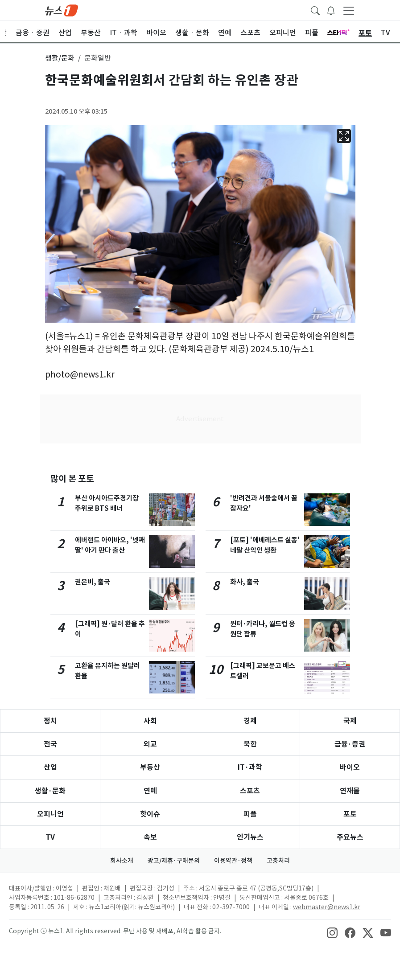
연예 (150, 791)
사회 (150, 721)
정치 (50, 721)
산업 (50, 767)
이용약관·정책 (233, 861)
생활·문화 (50, 791)
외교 (150, 744)
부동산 (150, 767)
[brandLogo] (61, 10)
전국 (50, 744)
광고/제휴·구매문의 (174, 861)
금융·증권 (349, 744)
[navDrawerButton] (348, 10)
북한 (250, 744)
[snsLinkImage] (332, 931)
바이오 (350, 767)
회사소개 (121, 861)
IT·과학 (250, 767)
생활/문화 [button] (59, 57)
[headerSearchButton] (315, 9)
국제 (350, 721)
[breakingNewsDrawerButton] (330, 9)
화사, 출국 (244, 582)
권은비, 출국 (92, 582)
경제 (250, 721)
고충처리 (278, 861)
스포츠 (250, 791)
